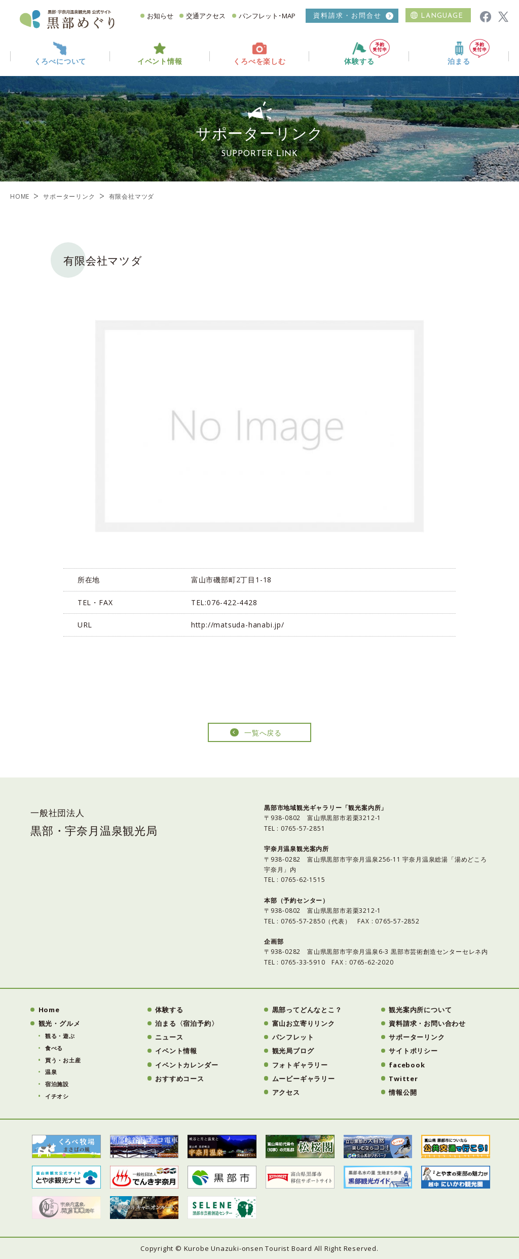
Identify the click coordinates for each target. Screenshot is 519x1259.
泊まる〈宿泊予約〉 (186, 1023)
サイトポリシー (413, 1050)
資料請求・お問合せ (347, 15)
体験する (367, 52)
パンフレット (293, 1037)
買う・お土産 (63, 1060)
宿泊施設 (57, 1084)
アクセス (286, 1092)
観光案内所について (420, 1009)
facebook (407, 1064)
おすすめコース (179, 1078)
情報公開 (403, 1092)
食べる (54, 1048)
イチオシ (57, 1096)
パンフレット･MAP (267, 15)
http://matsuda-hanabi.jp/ (237, 625)
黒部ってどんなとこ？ (307, 1009)
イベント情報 (176, 1050)
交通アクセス (206, 15)
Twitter (403, 1078)
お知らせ (160, 15)
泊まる (468, 52)
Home (49, 1009)
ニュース (169, 1037)
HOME (19, 196)
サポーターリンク (69, 196)
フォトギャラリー (300, 1064)
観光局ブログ (293, 1050)
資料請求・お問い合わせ (427, 1023)
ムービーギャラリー (303, 1078)
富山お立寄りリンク (303, 1023)
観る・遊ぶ (60, 1036)
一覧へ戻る (263, 732)
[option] (259, 426)
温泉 (51, 1072)
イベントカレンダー (186, 1064)
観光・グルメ (60, 1023)
